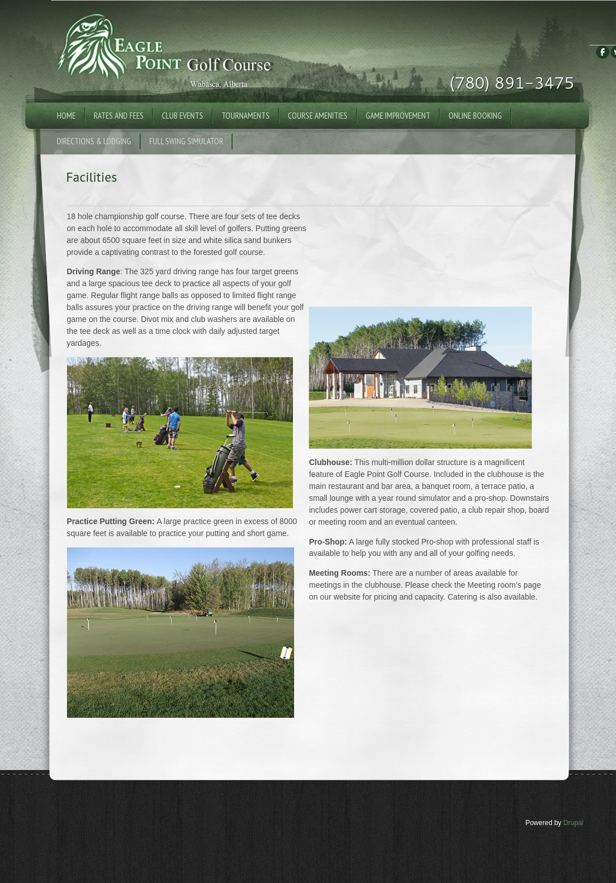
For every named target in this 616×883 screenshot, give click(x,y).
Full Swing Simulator (186, 141)
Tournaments (245, 115)
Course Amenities (317, 115)
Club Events (182, 115)
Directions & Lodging (94, 141)
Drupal (573, 823)
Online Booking (475, 115)
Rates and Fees (119, 115)
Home (66, 115)
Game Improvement (398, 115)
